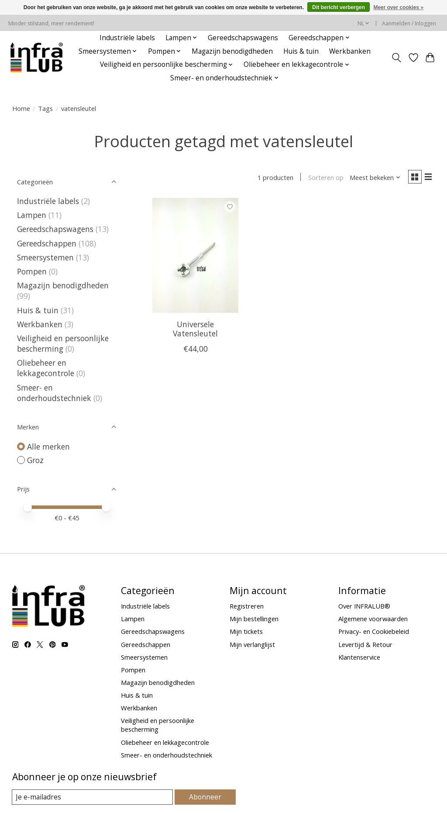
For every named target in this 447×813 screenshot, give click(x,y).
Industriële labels (127, 37)
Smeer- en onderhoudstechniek (54, 392)
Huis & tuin (301, 51)
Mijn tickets (246, 631)
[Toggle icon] (396, 58)
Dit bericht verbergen (338, 7)
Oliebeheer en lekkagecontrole (45, 367)
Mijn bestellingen (254, 618)
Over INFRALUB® (364, 606)
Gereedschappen (46, 243)
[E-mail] (92, 797)
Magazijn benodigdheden (232, 51)
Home (21, 108)
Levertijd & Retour (365, 644)
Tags (45, 108)
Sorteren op (322, 178)
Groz (35, 460)
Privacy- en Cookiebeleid (373, 631)
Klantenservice (359, 657)
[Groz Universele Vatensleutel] (195, 257)
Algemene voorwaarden (373, 618)
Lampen (31, 215)
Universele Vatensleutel (195, 330)
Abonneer (205, 796)
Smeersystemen (45, 257)
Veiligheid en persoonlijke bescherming (63, 343)
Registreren (247, 606)
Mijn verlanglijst (252, 644)
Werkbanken (350, 51)
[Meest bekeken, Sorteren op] (372, 178)
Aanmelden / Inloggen (409, 23)
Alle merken (48, 446)
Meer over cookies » (398, 7)
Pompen (32, 271)
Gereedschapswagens (243, 37)
